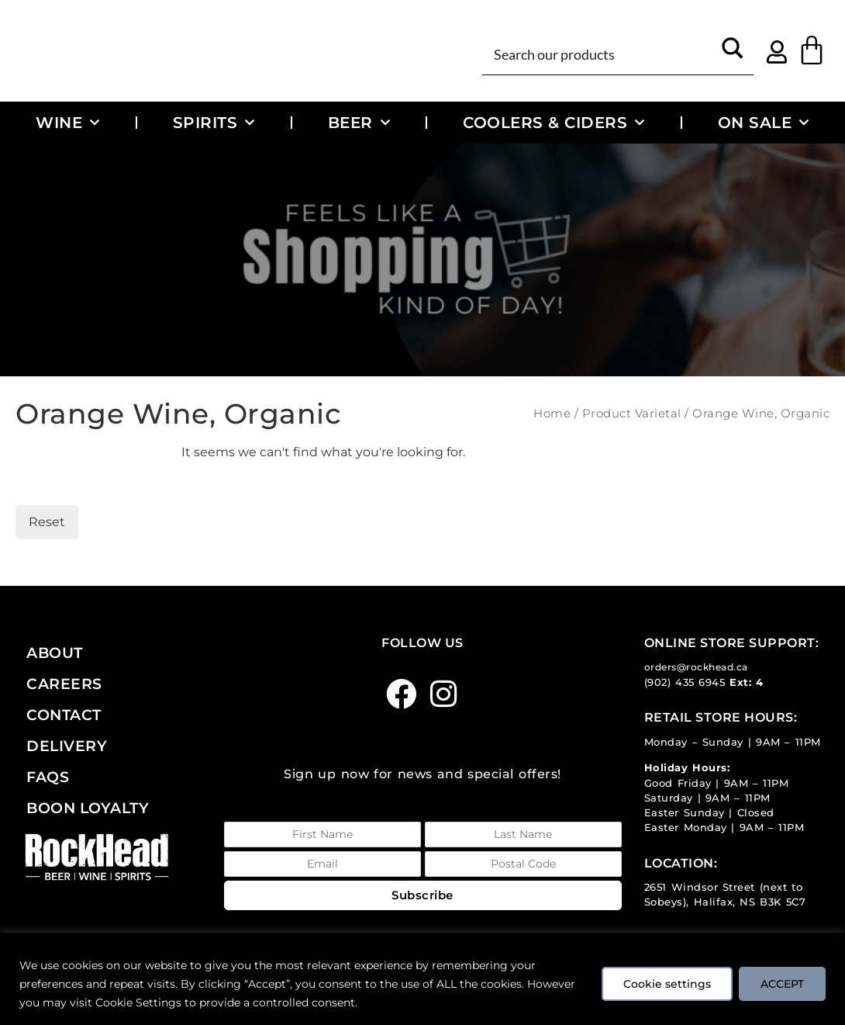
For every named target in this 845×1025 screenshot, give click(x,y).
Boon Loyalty (87, 807)
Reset (47, 521)
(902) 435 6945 (685, 682)
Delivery (66, 745)
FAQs (47, 776)
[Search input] (601, 53)
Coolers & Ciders (554, 122)
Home (552, 414)
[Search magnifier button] (733, 53)
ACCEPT (781, 984)
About (54, 652)
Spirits (214, 122)
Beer (359, 122)
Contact (64, 714)
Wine (68, 122)
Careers (64, 683)
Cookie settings (665, 984)
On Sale (763, 122)
